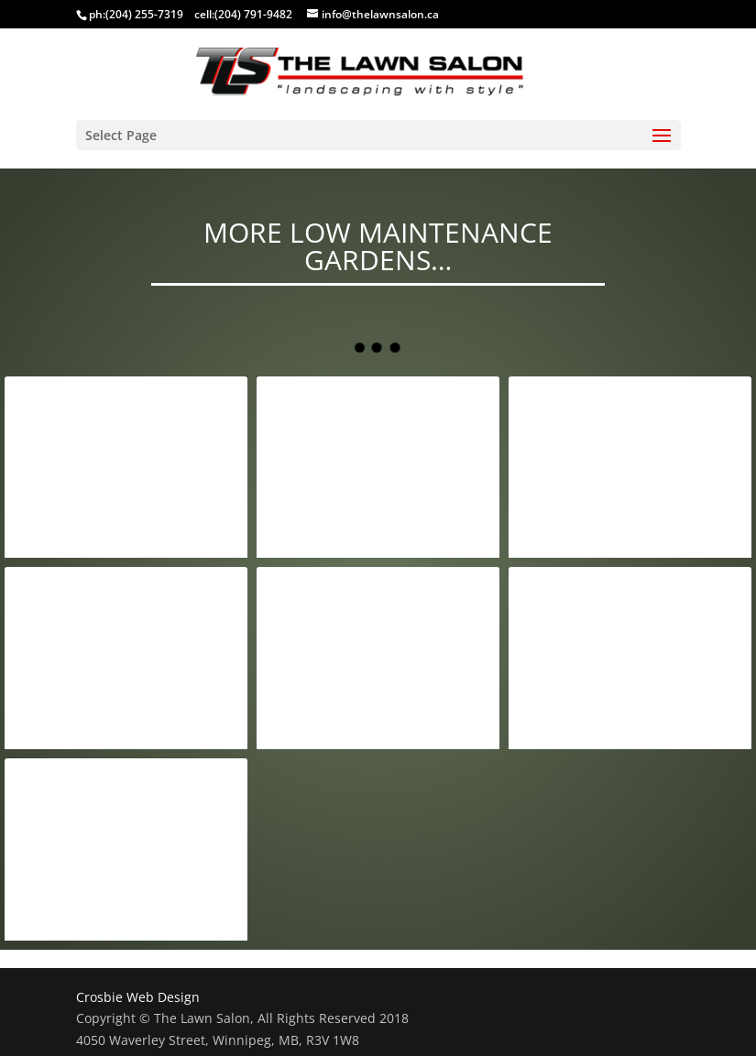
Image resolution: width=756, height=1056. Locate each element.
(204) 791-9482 (253, 14)
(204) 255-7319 (144, 14)
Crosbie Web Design (138, 997)
